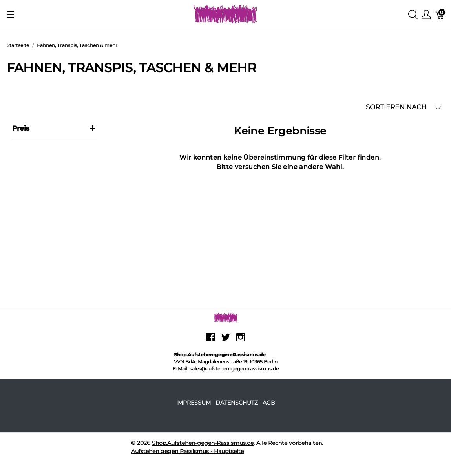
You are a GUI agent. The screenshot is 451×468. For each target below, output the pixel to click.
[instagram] (240, 340)
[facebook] (210, 340)
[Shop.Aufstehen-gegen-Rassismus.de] (225, 14)
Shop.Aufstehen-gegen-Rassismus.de (203, 442)
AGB (269, 402)
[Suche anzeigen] (413, 15)
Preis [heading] (54, 128)
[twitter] (225, 340)
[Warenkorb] (440, 15)
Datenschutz (236, 402)
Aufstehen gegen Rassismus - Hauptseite (187, 451)
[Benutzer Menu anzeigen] (426, 15)
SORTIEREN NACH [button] (404, 107)
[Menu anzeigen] (10, 14)
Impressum (193, 402)
